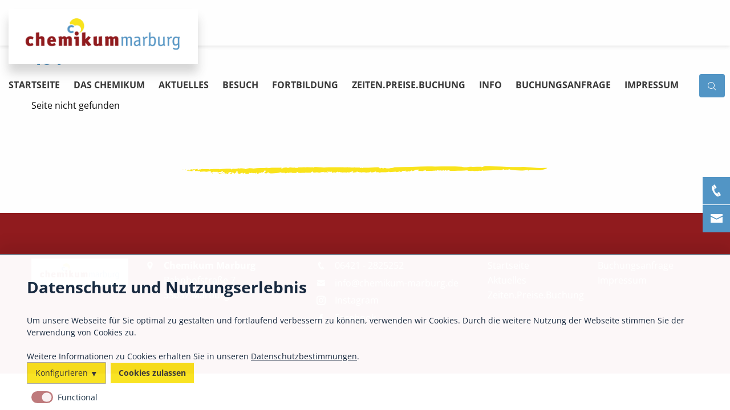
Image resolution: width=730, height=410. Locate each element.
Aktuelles (184, 85)
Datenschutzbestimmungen (304, 355)
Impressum (651, 85)
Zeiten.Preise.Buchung (408, 85)
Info (490, 85)
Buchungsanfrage (563, 85)
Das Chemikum (109, 85)
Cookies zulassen (152, 372)
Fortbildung (305, 85)
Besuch (240, 85)
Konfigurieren (61, 372)
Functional (78, 397)
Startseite (34, 85)
